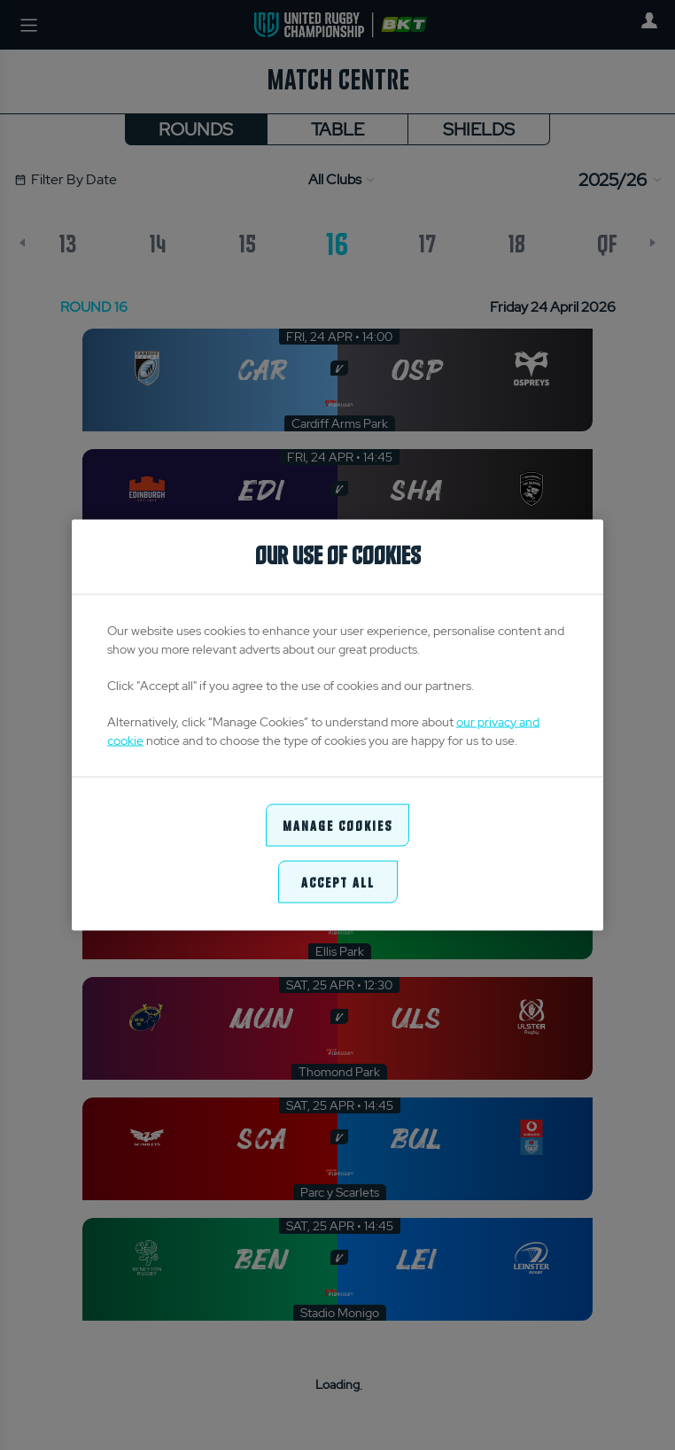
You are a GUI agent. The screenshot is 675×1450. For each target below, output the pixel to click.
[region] (337, 725)
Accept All (338, 881)
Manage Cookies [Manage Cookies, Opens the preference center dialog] (337, 824)
